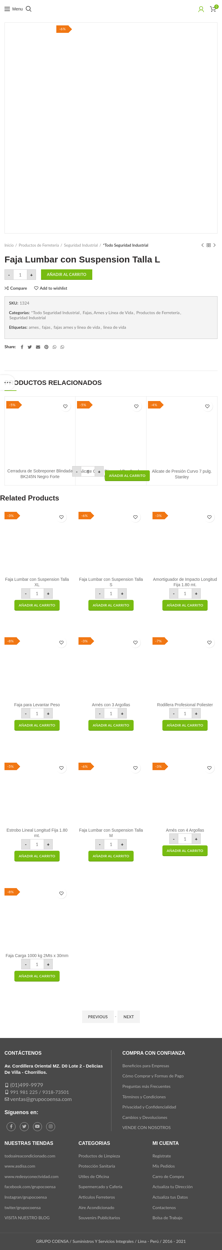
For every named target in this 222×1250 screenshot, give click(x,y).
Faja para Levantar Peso (37, 704)
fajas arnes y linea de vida (77, 327)
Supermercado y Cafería (100, 1186)
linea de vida (114, 327)
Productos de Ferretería (39, 245)
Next (128, 1016)
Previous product (202, 245)
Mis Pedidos (163, 1165)
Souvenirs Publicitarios (99, 1217)
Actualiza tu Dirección (172, 1186)
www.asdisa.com (19, 1165)
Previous (98, 1016)
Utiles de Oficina (93, 1176)
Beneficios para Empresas (146, 1065)
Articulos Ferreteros (96, 1197)
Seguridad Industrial (81, 245)
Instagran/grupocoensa (25, 1197)
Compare (18, 288)
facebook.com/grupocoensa (29, 1186)
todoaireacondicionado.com (29, 1155)
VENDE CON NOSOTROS (147, 1127)
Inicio (9, 245)
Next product (214, 245)
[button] (127, 475)
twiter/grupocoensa (22, 1207)
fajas (46, 327)
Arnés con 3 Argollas (111, 704)
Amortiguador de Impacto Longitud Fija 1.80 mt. (185, 582)
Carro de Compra (168, 1176)
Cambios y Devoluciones (145, 1117)
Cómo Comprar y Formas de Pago (153, 1075)
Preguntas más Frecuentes (147, 1086)
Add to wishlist (53, 288)
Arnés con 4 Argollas (185, 830)
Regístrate (161, 1155)
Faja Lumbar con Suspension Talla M (111, 833)
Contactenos (164, 1207)
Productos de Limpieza (99, 1155)
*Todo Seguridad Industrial (125, 245)
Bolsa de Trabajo (167, 1217)
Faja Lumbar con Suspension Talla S (111, 582)
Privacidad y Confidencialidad (149, 1106)
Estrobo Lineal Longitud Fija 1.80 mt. (37, 833)
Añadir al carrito (67, 274)
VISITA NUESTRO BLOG (26, 1217)
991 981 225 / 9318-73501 (39, 1092)
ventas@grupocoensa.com (41, 1099)
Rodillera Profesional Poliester (185, 704)
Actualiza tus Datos (170, 1197)
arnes (34, 327)
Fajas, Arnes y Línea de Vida (108, 312)
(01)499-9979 (26, 1085)
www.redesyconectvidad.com (31, 1176)
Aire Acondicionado (96, 1207)
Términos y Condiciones (144, 1096)
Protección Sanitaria (96, 1165)
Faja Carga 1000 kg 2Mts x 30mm (37, 955)
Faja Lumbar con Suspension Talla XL (37, 582)
